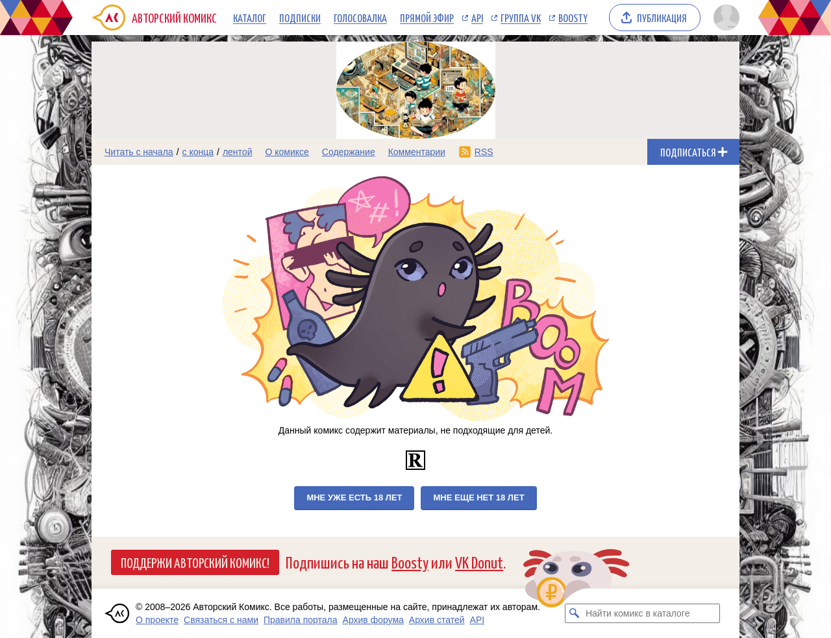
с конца (198, 152)
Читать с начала (139, 152)
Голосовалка (360, 17)
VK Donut (479, 562)
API (477, 17)
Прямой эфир (427, 17)
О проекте (157, 620)
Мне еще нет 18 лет (478, 497)
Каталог (249, 17)
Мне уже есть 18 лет (354, 497)
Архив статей (437, 620)
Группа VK (521, 17)
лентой (238, 152)
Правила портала (301, 620)
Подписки (300, 17)
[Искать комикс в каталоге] (574, 613)
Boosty (573, 17)
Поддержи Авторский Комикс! (195, 562)
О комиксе (286, 152)
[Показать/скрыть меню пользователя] (724, 17)
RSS (484, 152)
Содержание (348, 152)
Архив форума (373, 620)
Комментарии (416, 152)
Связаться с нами (221, 620)
